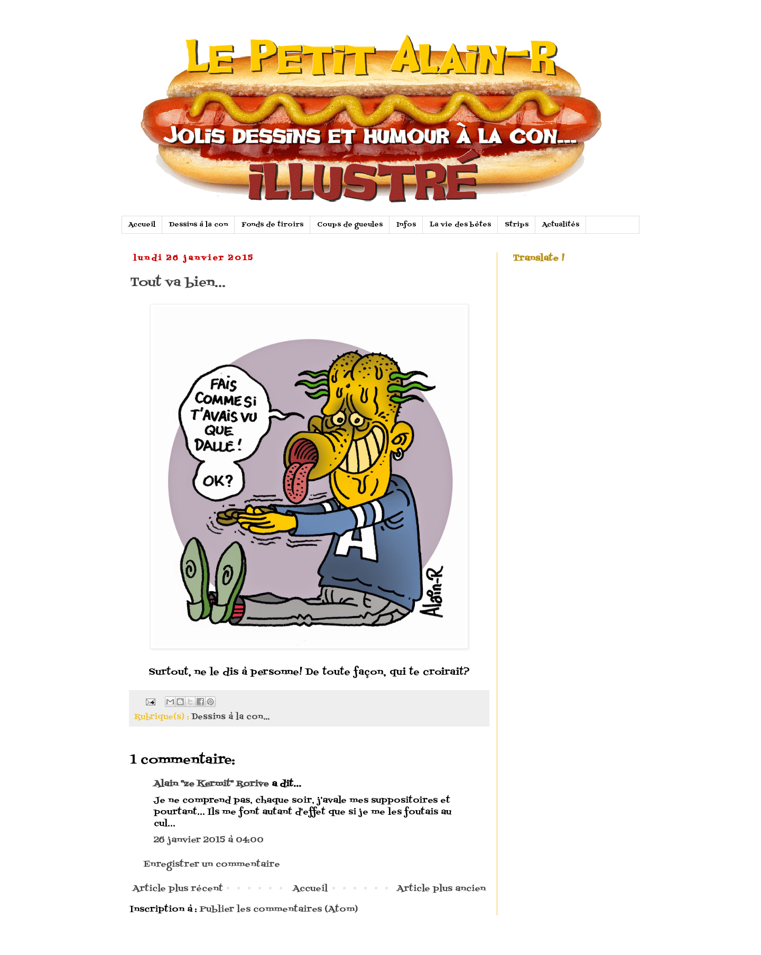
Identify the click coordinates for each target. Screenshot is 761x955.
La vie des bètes (460, 224)
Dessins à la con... (230, 717)
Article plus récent (178, 889)
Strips (516, 224)
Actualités (560, 224)
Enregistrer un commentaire (211, 864)
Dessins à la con (198, 224)
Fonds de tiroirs (272, 224)
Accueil (141, 224)
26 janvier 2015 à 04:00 (209, 840)
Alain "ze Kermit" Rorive (211, 784)
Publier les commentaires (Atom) (279, 909)
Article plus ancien (441, 889)
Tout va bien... (178, 282)
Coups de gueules (350, 224)
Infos (406, 224)
